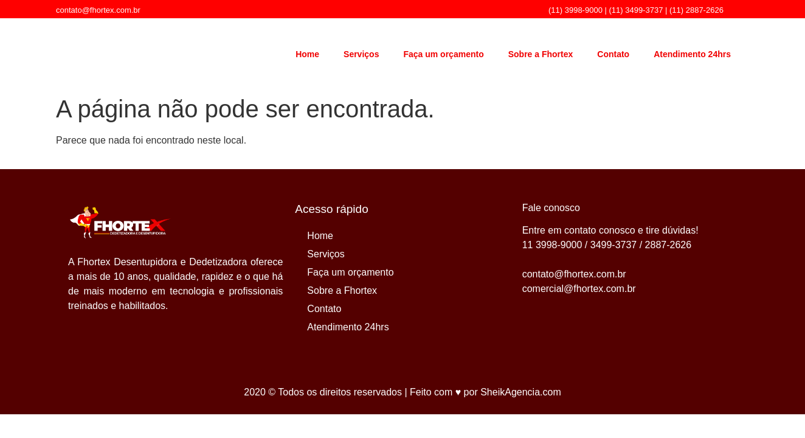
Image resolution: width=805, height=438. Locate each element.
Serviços (361, 54)
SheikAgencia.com (520, 392)
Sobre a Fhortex (540, 54)
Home (307, 54)
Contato (613, 54)
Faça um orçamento (443, 54)
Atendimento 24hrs (692, 54)
